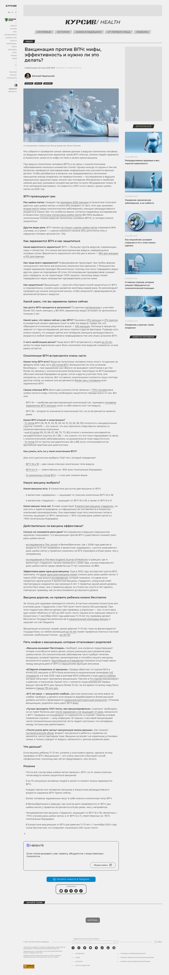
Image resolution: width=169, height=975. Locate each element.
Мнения (14, 55)
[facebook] (73, 947)
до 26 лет (65, 634)
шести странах (107, 675)
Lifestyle (13, 41)
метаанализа (92, 307)
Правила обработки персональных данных (137, 957)
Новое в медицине (88, 32)
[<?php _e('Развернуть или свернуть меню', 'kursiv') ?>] (15, 85)
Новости (13, 26)
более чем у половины (88, 380)
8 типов (34, 432)
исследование (59, 577)
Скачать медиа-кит (82, 965)
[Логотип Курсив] (11, 6)
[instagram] (78, 947)
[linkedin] (108, 947)
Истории (13, 29)
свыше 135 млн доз (47, 688)
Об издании (79, 953)
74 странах (96, 678)
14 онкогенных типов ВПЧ (41, 475)
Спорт (14, 52)
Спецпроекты (11, 78)
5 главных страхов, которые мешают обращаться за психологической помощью (139, 285)
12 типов (29, 423)
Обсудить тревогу (103, 865)
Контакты (79, 961)
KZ (16, 12)
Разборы (142, 32)
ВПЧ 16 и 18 (32, 464)
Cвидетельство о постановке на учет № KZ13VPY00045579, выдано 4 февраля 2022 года (42, 952)
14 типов (29, 442)
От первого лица (119, 32)
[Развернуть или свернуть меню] (16, 65)
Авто (15, 32)
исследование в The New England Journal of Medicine (57, 559)
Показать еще (92, 920)
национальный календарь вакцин (88, 619)
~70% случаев (99, 390)
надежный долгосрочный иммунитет (85, 700)
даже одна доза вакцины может (59, 574)
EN (12, 12)
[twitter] (84, 947)
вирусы (38, 83)
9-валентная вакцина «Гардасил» (94, 506)
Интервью (44, 32)
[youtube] (90, 947)
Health (14, 47)
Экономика (12, 50)
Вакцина (28, 83)
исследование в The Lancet (41, 544)
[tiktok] (102, 947)
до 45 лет (71, 631)
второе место (31, 208)
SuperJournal (11, 44)
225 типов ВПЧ (60, 364)
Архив (14, 58)
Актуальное (143, 126)
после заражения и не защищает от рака (79, 712)
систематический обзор (40, 733)
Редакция (13, 72)
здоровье (48, 83)
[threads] (113, 947)
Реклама (13, 75)
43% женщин (82, 326)
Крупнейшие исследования (67, 660)
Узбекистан (12, 91)
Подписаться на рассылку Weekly (86, 939)
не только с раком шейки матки (79, 227)
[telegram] (96, 947)
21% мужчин (111, 320)
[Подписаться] (116, 942)
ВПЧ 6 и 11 (31, 469)
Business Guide (11, 38)
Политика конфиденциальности (133, 953)
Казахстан (13, 89)
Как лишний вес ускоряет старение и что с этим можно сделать (140, 243)
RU (9, 12)
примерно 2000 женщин (74, 202)
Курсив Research (10, 35)
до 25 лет (107, 342)
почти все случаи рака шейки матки (61, 215)
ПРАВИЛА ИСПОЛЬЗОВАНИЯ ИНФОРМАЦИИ (135, 961)
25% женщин (94, 320)
